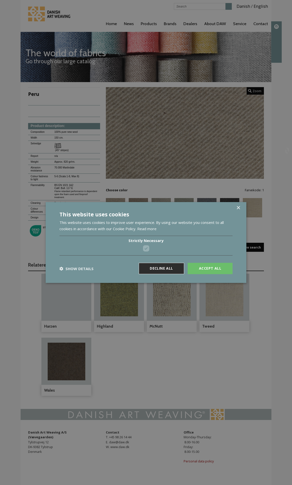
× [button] (238, 208)
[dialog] (146, 242)
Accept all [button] (210, 268)
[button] (76, 268)
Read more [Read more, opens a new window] (147, 228)
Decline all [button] (161, 268)
